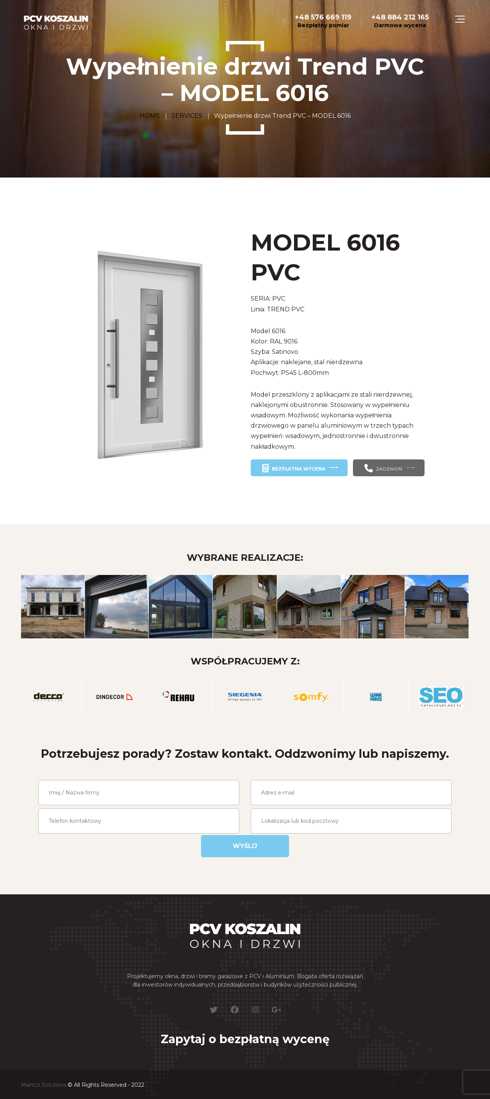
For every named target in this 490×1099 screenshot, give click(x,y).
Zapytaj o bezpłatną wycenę (245, 1039)
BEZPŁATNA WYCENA (293, 468)
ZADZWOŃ (383, 468)
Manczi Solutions (43, 1084)
